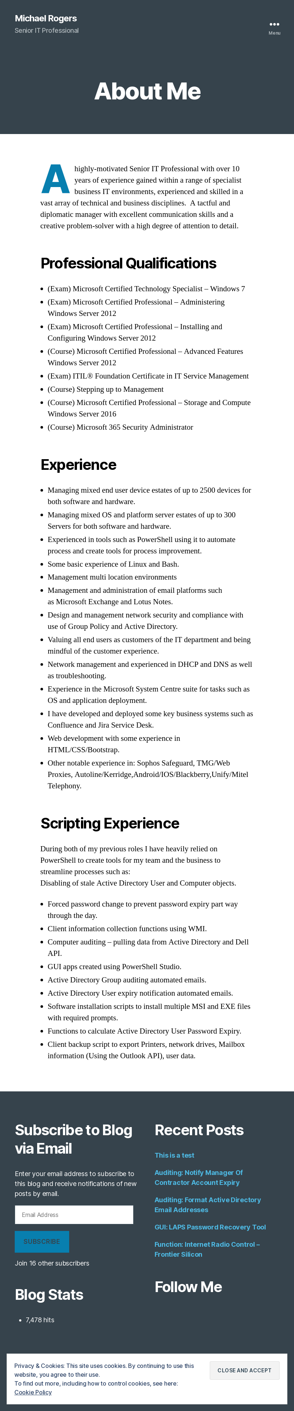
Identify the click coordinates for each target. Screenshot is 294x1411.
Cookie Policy (33, 1392)
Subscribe (42, 1241)
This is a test (174, 1155)
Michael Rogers (46, 18)
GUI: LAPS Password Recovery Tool (210, 1227)
